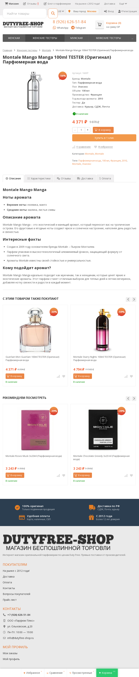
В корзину (102, 130)
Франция (115, 160)
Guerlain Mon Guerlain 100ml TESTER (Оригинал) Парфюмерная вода (32, 358)
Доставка (109, 3)
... (132, 38)
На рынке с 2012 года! (87, 3)
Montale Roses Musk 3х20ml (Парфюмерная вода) (34, 456)
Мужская (76, 38)
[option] (35, 345)
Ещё (123, 3)
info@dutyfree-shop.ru (20, 638)
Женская (14, 38)
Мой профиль (11, 659)
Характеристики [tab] (38, 178)
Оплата (7, 582)
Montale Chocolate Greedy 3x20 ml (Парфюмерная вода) (101, 457)
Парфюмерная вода (89, 160)
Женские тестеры (45, 38)
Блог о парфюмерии (57, 3)
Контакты (9, 588)
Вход (109, 11)
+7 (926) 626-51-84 (18, 614)
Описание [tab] (13, 178)
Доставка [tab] (85, 178)
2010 (124, 160)
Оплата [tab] (105, 178)
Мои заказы (10, 653)
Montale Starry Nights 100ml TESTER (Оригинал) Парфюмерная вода (99, 358)
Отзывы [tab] (64, 178)
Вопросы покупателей (16, 594)
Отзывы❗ (31, 3)
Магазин (12, 3)
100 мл (105, 160)
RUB (60, 11)
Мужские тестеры (108, 38)
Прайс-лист (10, 599)
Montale (89, 153)
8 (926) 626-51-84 (69, 21)
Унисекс (86, 163)
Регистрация (127, 11)
